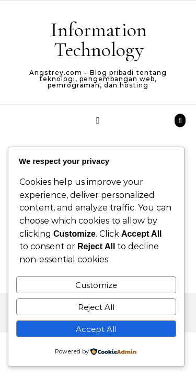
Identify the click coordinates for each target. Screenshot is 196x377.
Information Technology (99, 40)
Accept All (96, 329)
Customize (96, 285)
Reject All (96, 307)
